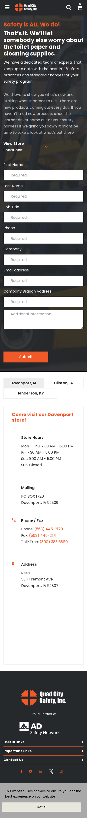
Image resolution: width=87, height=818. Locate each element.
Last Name (43, 192)
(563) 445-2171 (42, 535)
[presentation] (38, 342)
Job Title (43, 214)
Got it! (41, 807)
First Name (43, 171)
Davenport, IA (23, 383)
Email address (43, 277)
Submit (26, 356)
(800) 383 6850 (54, 541)
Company (43, 256)
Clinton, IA (63, 383)
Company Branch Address (43, 298)
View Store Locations (13, 147)
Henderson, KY (30, 393)
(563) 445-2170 (48, 529)
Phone (43, 234)
